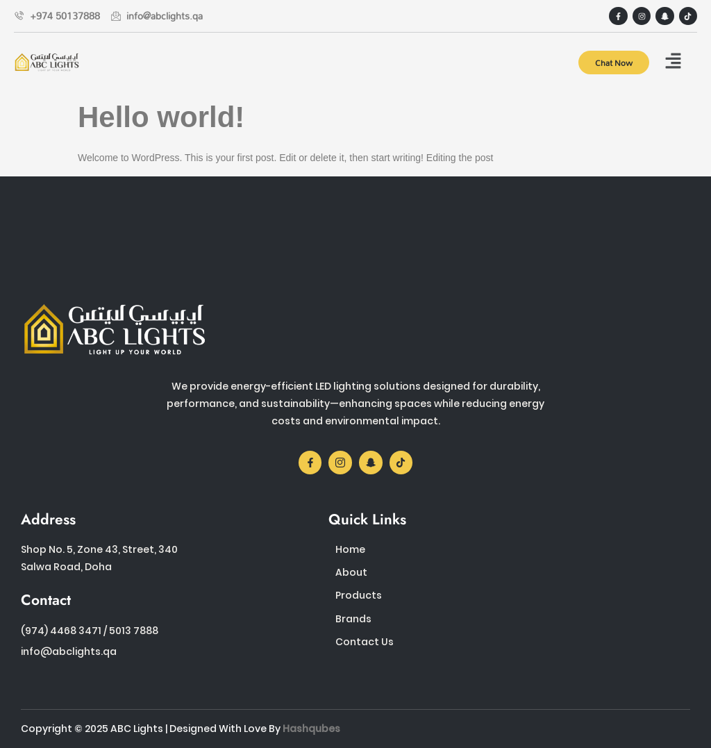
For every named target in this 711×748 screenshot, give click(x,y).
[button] (673, 62)
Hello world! (161, 117)
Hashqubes (311, 728)
